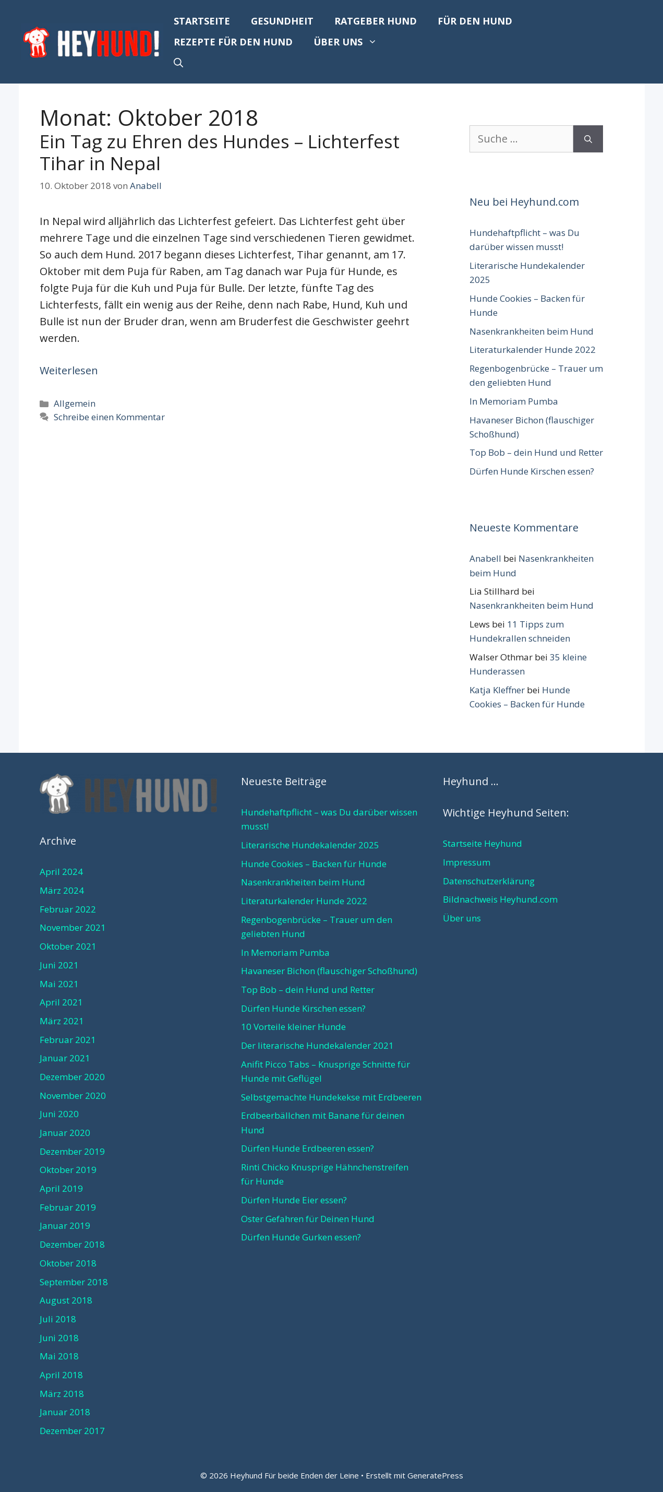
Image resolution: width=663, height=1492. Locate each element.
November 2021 (73, 927)
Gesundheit (282, 21)
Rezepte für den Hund (233, 41)
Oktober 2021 (68, 946)
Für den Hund (475, 21)
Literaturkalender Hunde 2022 (532, 350)
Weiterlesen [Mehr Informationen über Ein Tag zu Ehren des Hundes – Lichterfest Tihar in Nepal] (69, 370)
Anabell (485, 558)
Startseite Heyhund (482, 843)
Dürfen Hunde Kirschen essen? (531, 471)
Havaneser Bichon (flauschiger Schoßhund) (329, 971)
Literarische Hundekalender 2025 (310, 845)
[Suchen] (588, 138)
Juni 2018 (59, 1338)
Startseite (202, 21)
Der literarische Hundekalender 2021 (317, 1045)
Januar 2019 (65, 1225)
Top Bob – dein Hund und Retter (536, 452)
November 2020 (73, 1096)
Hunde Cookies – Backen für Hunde (314, 864)
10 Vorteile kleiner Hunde (293, 1027)
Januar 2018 (65, 1412)
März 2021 (62, 1021)
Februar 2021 (68, 1040)
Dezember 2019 (72, 1151)
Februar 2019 (68, 1207)
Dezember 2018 (72, 1244)
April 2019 (61, 1188)
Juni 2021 (59, 965)
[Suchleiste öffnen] (178, 62)
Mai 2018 (59, 1356)
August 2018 (66, 1300)
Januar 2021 (65, 1058)
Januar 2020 (65, 1133)
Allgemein (74, 403)
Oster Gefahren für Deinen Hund (308, 1219)
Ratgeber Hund (375, 21)
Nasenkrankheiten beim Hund (531, 331)
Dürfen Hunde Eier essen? (294, 1200)
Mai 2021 (59, 984)
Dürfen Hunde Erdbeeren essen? (307, 1148)
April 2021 (61, 1002)
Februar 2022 (68, 909)
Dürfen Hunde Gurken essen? (301, 1237)
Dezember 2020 (72, 1077)
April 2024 (61, 872)
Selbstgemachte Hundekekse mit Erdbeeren (331, 1097)
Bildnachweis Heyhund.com (500, 899)
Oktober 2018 (68, 1263)
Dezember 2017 (72, 1431)
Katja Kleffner (497, 690)
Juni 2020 (59, 1114)
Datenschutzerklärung (489, 881)
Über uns (351, 41)
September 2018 (74, 1282)
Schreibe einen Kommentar (109, 417)
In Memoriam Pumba (513, 401)
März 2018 (62, 1394)
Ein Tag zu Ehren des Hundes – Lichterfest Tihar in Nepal (220, 152)
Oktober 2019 (68, 1170)
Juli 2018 (58, 1319)
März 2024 (62, 890)
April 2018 (61, 1375)
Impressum (466, 862)
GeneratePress (435, 1475)
